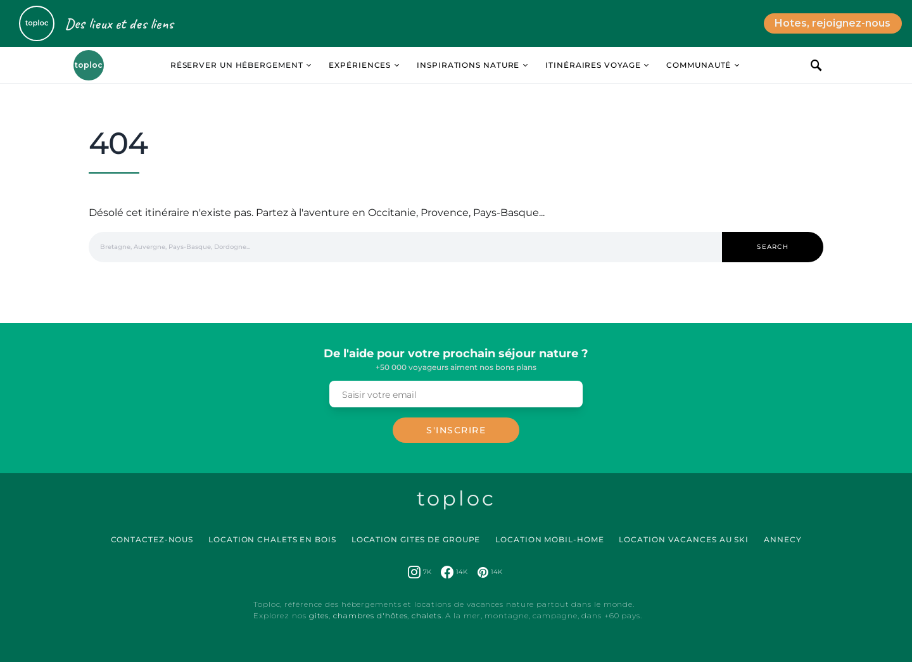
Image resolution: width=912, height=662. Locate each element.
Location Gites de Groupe (416, 539)
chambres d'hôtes (370, 615)
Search (772, 247)
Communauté (698, 65)
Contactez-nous (152, 539)
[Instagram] (419, 572)
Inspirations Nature (468, 65)
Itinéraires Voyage (592, 65)
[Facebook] (454, 572)
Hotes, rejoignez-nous (832, 23)
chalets (426, 615)
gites (319, 615)
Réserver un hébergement (236, 65)
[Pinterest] (490, 572)
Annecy (782, 539)
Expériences (360, 65)
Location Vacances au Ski (684, 539)
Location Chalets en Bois (272, 539)
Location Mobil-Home (549, 539)
